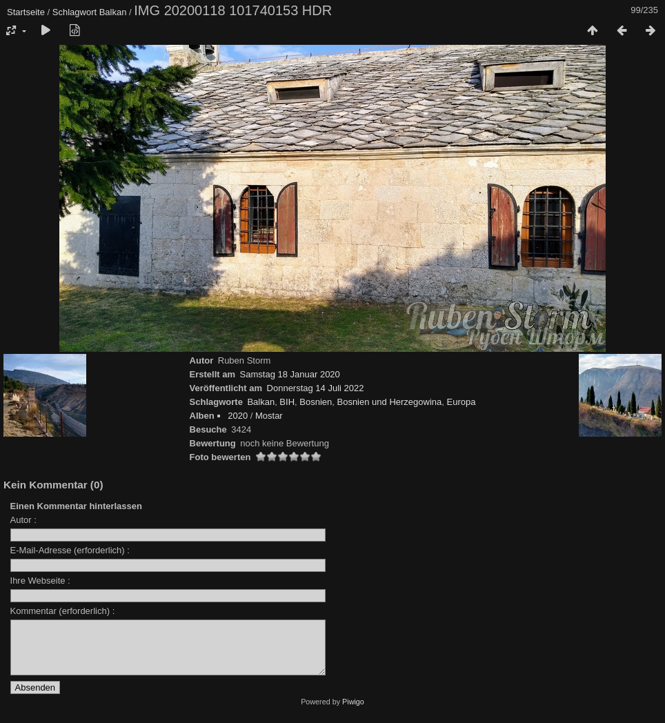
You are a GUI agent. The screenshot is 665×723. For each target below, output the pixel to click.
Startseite (26, 12)
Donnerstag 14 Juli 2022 (315, 388)
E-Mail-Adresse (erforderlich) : (70, 550)
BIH (287, 402)
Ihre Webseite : (40, 580)
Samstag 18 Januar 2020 (290, 374)
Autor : (23, 520)
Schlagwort (74, 12)
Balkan (113, 12)
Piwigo (353, 712)
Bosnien (315, 402)
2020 (238, 415)
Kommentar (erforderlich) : (62, 611)
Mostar (269, 415)
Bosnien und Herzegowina (389, 402)
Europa (461, 402)
